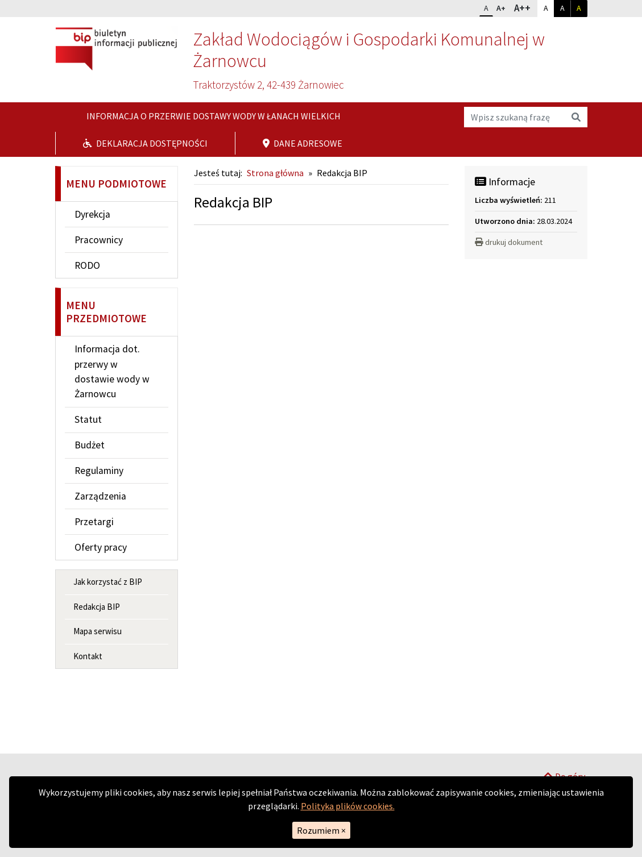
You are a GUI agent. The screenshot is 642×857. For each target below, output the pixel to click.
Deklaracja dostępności (145, 143)
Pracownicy (98, 240)
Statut (88, 419)
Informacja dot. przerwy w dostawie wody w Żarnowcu (112, 371)
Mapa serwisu (97, 631)
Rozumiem (321, 830)
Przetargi (94, 521)
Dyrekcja (92, 214)
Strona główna (275, 172)
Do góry (564, 738)
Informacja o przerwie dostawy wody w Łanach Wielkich (213, 116)
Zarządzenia (100, 496)
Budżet (89, 445)
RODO (87, 265)
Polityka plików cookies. (348, 806)
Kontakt (87, 656)
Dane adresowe (302, 143)
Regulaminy (98, 470)
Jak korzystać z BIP (107, 581)
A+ (503, 7)
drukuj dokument (508, 242)
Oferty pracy (100, 547)
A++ (525, 7)
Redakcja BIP (96, 606)
